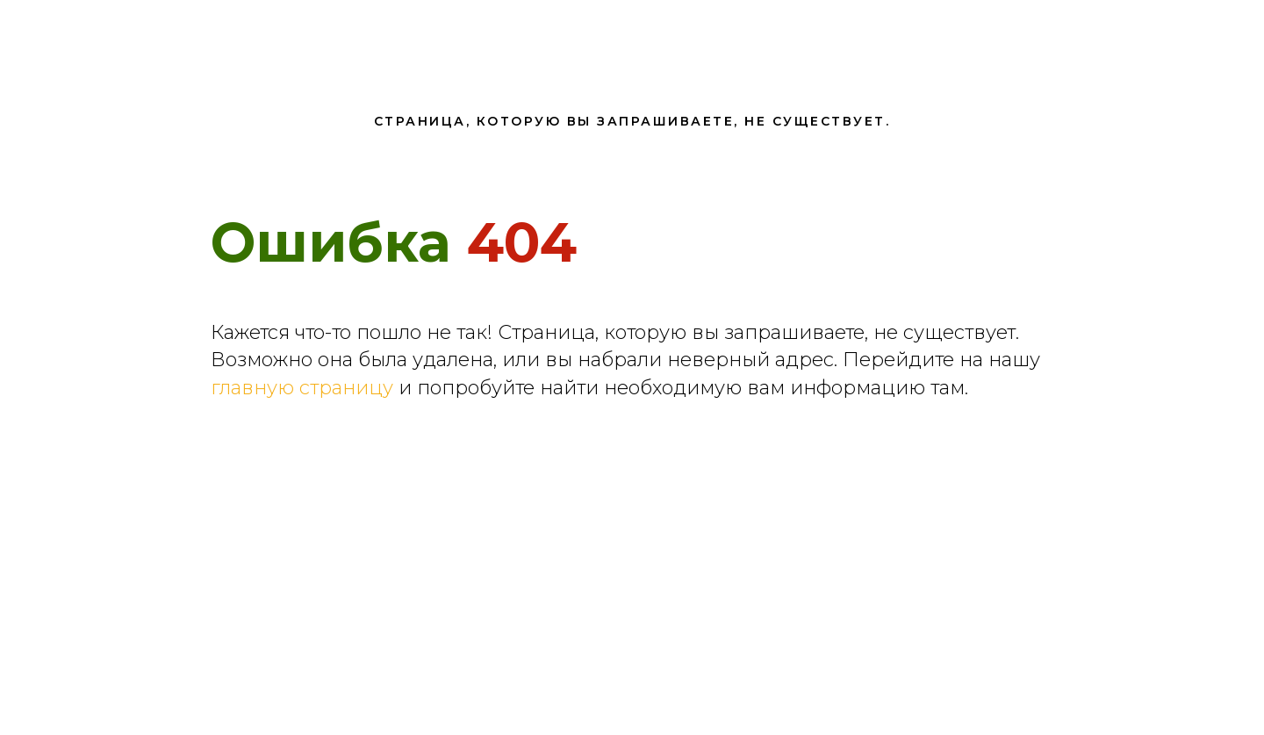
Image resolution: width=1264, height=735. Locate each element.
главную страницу (302, 388)
